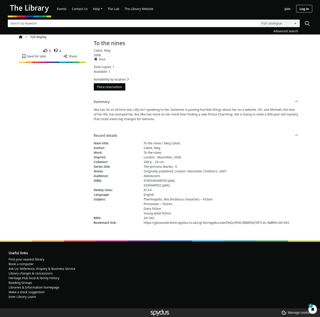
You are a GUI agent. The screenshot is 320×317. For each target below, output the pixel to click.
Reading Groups (20, 283)
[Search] (307, 23)
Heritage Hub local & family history (34, 278)
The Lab (113, 9)
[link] (47, 51)
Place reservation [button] (111, 86)
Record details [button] (196, 136)
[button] (34, 56)
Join (287, 9)
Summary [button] (196, 102)
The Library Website (138, 9)
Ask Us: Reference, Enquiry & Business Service (42, 269)
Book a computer (21, 264)
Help (96, 9)
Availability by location (111, 79)
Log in (304, 9)
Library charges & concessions (31, 273)
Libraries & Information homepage (34, 287)
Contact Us (80, 9)
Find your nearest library (26, 259)
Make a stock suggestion (27, 292)
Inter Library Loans (22, 297)
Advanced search (286, 31)
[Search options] (279, 23)
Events (61, 9)
